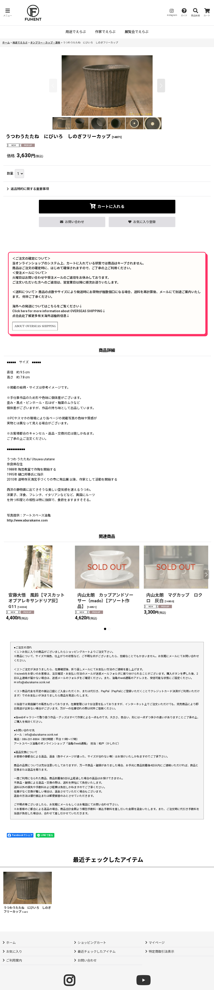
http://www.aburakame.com (27, 520)
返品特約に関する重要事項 (28, 189)
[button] (7, 12)
